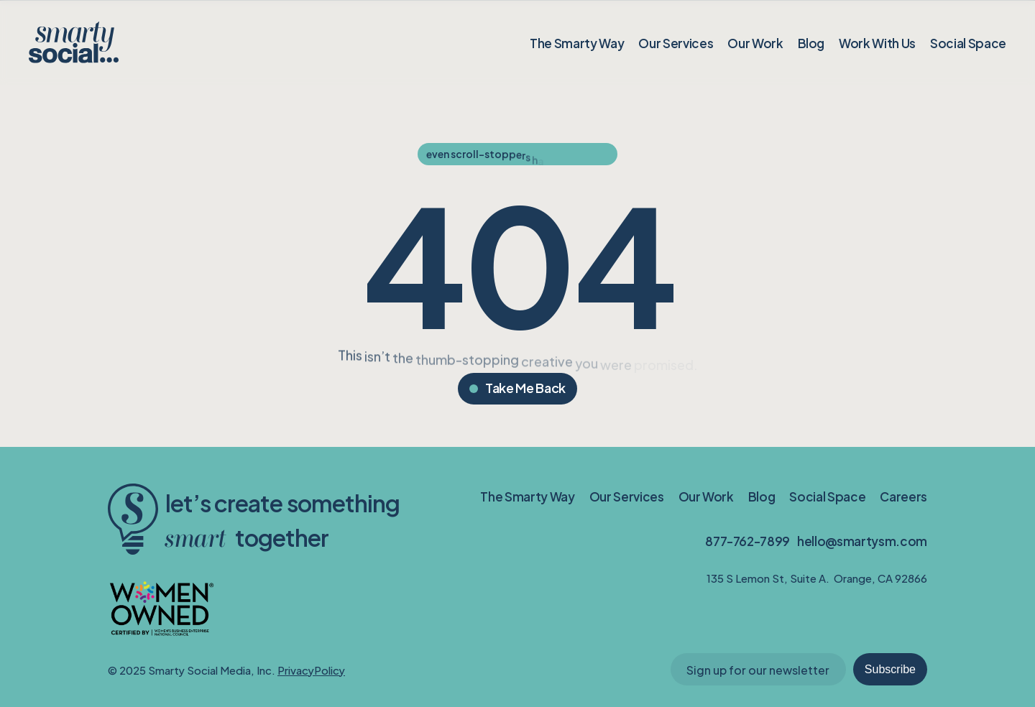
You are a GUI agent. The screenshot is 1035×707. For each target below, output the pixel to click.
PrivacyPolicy (311, 669)
